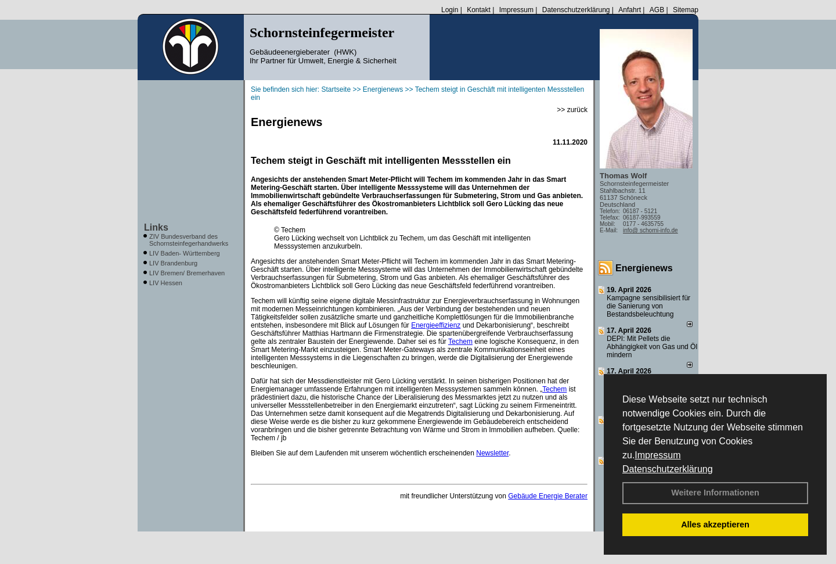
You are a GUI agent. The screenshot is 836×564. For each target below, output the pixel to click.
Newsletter (492, 453)
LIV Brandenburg (173, 263)
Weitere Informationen (715, 492)
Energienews (644, 268)
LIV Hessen (165, 282)
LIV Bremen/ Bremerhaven (187, 273)
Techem (460, 341)
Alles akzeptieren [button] (715, 524)
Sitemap (685, 10)
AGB (657, 10)
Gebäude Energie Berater (548, 496)
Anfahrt (629, 10)
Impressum (657, 455)
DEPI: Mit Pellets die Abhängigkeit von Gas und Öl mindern (652, 347)
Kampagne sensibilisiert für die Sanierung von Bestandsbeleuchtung (648, 306)
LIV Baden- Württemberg (184, 253)
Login (449, 10)
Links (156, 227)
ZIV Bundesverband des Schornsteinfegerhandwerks (188, 240)
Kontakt (479, 10)
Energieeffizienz (435, 325)
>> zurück (572, 110)
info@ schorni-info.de (650, 230)
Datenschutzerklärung (667, 469)
